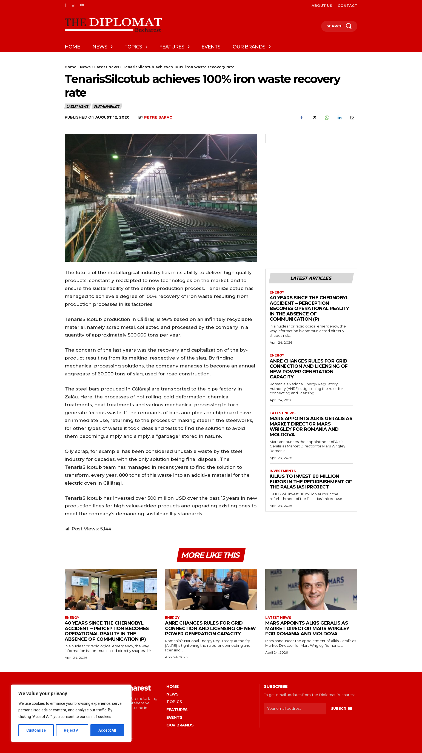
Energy (277, 292)
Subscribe (341, 708)
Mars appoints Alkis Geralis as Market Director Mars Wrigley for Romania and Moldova (311, 426)
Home (70, 67)
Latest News (106, 67)
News (85, 67)
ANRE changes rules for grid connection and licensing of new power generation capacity (309, 369)
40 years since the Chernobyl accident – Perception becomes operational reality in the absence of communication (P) (309, 308)
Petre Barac (158, 117)
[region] (71, 713)
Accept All (107, 730)
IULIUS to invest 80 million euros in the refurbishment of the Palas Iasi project (311, 481)
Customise (36, 730)
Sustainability (107, 106)
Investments (283, 471)
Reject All (72, 730)
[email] (295, 708)
